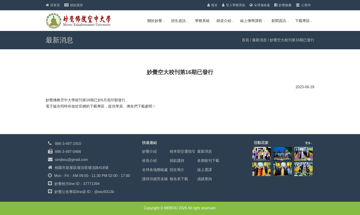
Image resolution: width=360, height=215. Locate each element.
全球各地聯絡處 (155, 170)
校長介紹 (149, 161)
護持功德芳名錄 (155, 179)
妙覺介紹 (149, 151)
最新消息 (259, 40)
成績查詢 (204, 179)
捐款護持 (76, 5)
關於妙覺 (154, 21)
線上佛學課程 (251, 21)
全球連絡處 (262, 5)
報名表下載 (179, 179)
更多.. (308, 143)
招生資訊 (178, 21)
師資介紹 (224, 21)
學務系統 (202, 21)
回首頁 (55, 5)
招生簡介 (177, 170)
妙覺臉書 (285, 5)
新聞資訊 (278, 21)
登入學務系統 (235, 5)
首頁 (245, 40)
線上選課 (204, 170)
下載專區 (302, 21)
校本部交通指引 (182, 151)
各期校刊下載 (208, 161)
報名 (214, 5)
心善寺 (306, 5)
